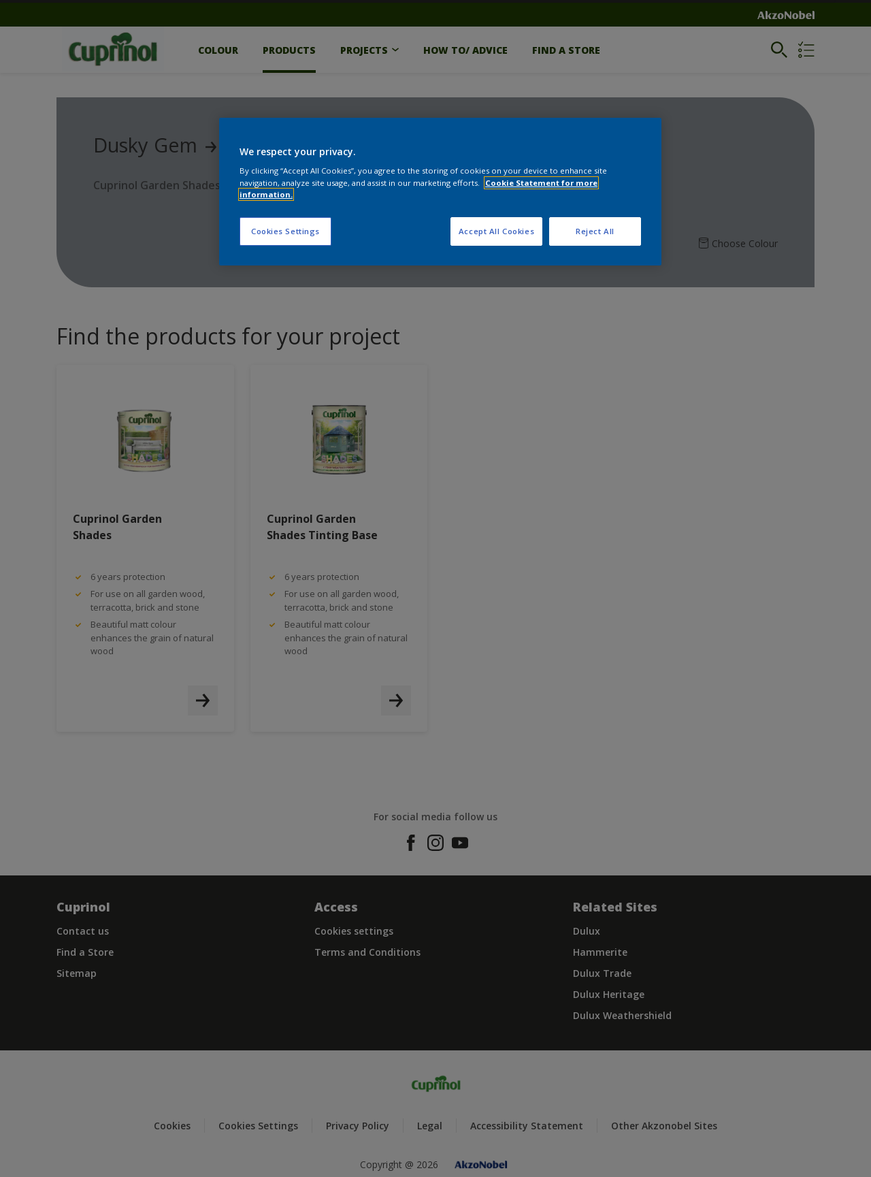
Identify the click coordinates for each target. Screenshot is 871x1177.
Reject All (595, 231)
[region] (440, 191)
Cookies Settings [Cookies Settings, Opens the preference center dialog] (285, 231)
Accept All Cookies (496, 231)
